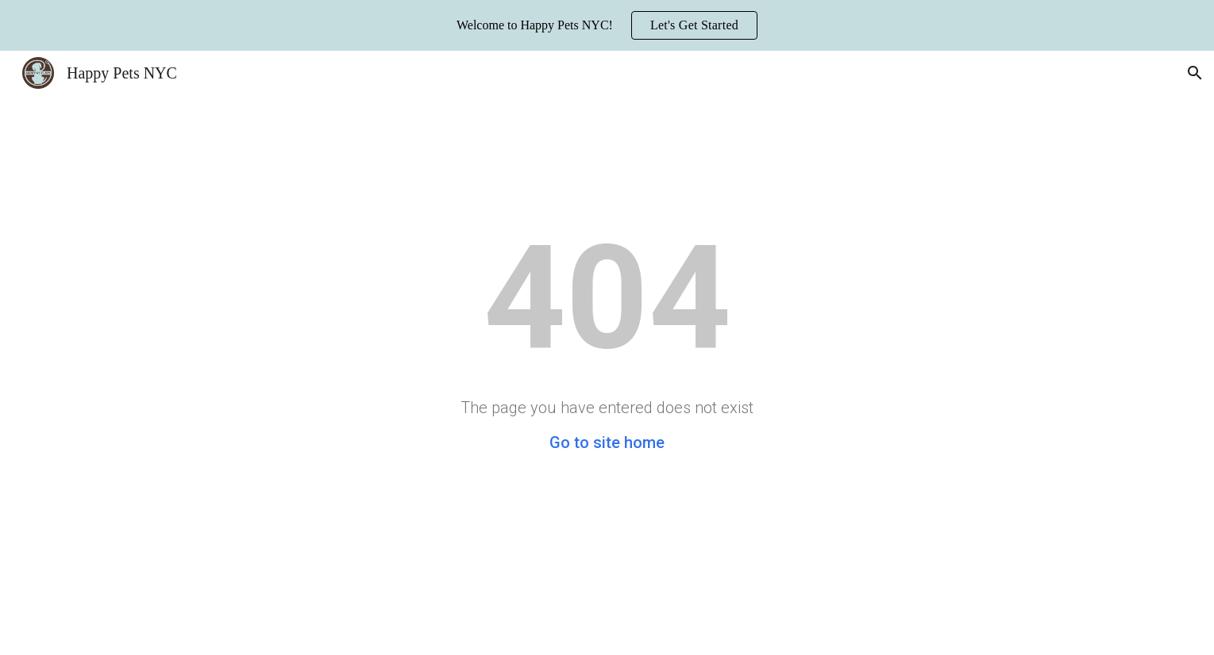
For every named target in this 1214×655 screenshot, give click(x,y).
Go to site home (607, 442)
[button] (1195, 73)
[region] (607, 25)
